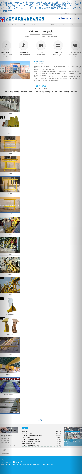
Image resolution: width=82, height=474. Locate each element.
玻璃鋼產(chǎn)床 (49, 92)
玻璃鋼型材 (66, 92)
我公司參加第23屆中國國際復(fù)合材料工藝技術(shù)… (32, 435)
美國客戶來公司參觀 (26, 437)
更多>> (59, 427)
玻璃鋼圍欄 (24, 92)
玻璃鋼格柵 (31, 92)
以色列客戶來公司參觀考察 (27, 433)
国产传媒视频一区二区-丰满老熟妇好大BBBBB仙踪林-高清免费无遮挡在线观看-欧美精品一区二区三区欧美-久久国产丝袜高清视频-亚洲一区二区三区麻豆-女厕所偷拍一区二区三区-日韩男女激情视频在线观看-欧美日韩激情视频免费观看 (40, 6)
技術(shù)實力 (45, 24)
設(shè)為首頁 (62, 14)
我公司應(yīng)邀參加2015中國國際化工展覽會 (30, 445)
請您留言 (65, 24)
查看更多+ (40, 420)
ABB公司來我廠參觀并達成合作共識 (28, 443)
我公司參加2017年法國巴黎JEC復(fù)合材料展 (30, 439)
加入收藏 (67, 14)
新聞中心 (25, 24)
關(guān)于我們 (15, 24)
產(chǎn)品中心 (35, 24)
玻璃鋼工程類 (58, 92)
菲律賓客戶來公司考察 (26, 431)
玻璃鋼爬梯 (16, 92)
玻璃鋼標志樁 (39, 92)
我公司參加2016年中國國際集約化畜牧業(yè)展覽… (31, 441)
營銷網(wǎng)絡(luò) (55, 24)
